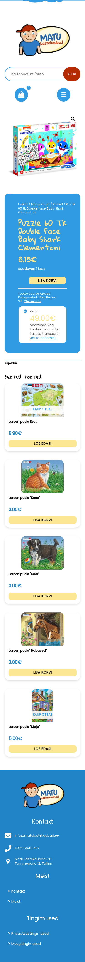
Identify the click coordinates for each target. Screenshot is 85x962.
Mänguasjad (40, 204)
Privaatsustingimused (30, 933)
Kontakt (18, 891)
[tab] (42, 363)
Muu (42, 297)
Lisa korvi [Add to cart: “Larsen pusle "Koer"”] (42, 596)
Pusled (58, 204)
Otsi (72, 74)
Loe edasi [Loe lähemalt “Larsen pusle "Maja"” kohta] (42, 749)
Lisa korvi (47, 280)
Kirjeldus (11, 363)
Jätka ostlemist (43, 338)
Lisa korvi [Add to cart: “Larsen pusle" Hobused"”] (42, 672)
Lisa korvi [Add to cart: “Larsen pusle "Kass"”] (42, 520)
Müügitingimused (26, 943)
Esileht (23, 204)
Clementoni (32, 301)
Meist (16, 901)
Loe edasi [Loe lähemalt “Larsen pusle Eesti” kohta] (42, 443)
